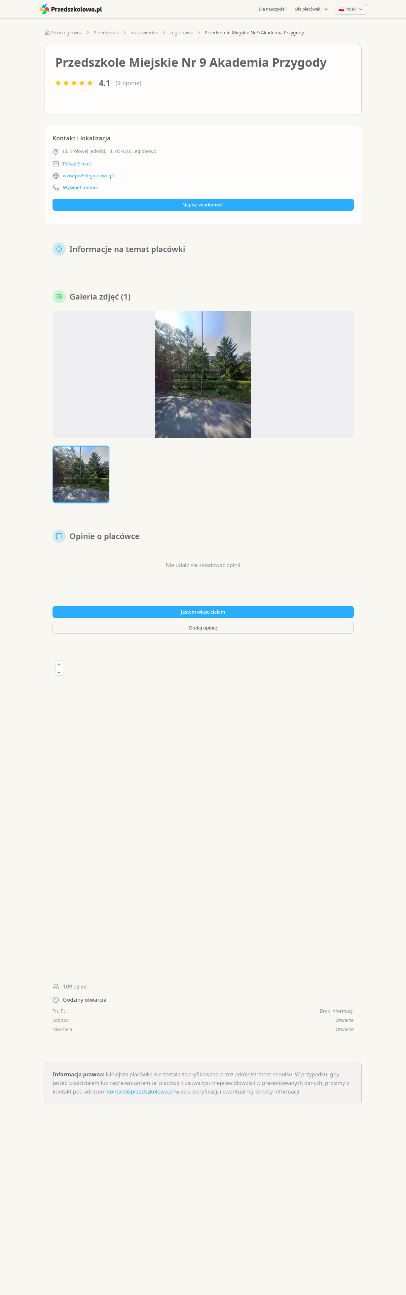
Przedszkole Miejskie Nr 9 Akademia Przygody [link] (254, 32)
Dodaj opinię (203, 628)
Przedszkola (106, 32)
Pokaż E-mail (77, 164)
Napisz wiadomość (202, 204)
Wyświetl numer (81, 187)
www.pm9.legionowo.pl (88, 175)
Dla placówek (312, 9)
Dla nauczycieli (272, 9)
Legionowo (181, 32)
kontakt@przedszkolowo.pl (140, 1091)
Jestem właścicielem (203, 612)
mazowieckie (144, 32)
